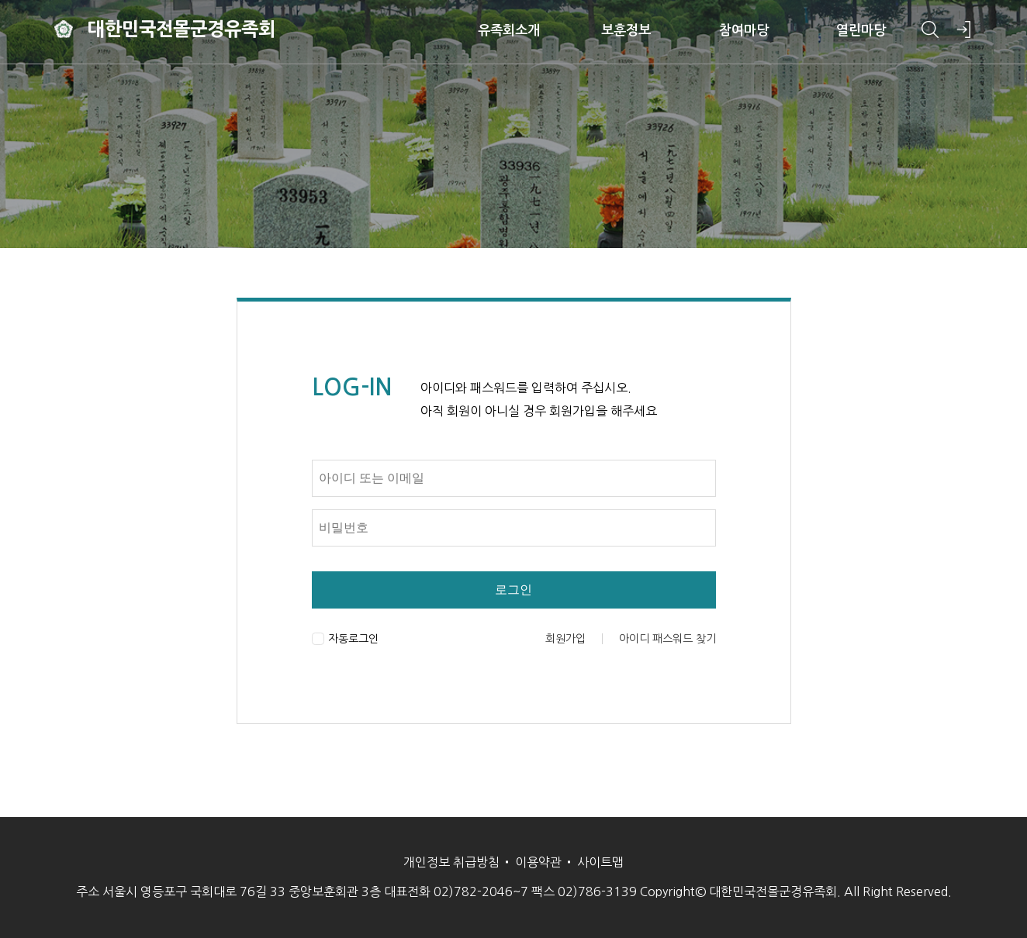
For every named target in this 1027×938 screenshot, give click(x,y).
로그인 (513, 589)
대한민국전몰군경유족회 (186, 31)
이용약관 (538, 862)
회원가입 (565, 638)
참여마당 (737, 31)
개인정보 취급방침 (451, 862)
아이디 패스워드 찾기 (667, 638)
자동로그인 (345, 638)
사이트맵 (600, 862)
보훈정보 (619, 31)
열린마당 (855, 31)
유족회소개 (501, 31)
